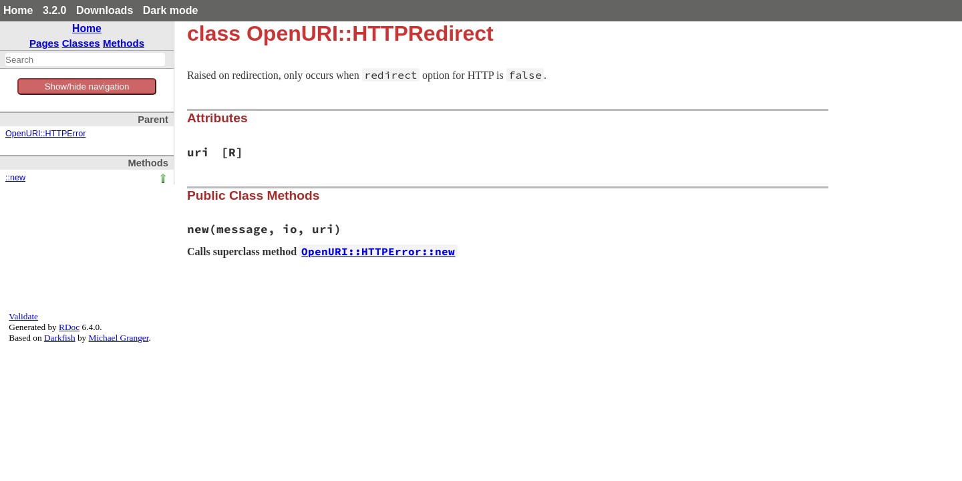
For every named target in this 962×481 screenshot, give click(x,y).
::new (15, 177)
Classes (81, 43)
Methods (123, 43)
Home (18, 10)
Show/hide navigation (87, 87)
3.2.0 (55, 10)
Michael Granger (119, 338)
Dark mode (170, 10)
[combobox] (85, 59)
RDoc (69, 327)
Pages (44, 43)
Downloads (104, 10)
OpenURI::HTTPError (45, 133)
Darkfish (59, 338)
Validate (23, 316)
